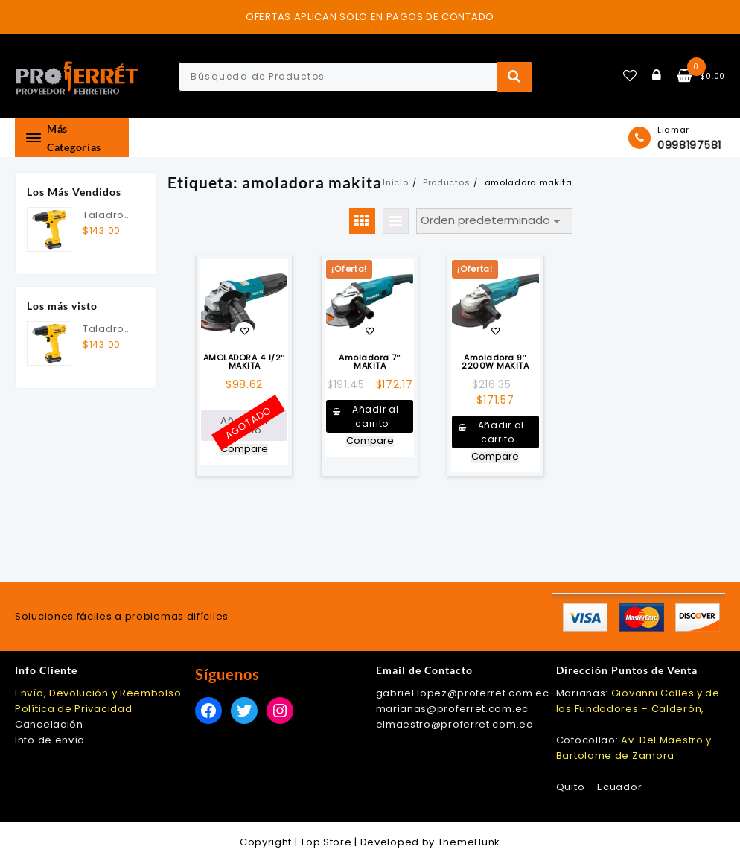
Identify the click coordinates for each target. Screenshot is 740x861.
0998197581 (689, 145)
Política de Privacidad (73, 709)
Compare (244, 449)
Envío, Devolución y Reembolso (98, 693)
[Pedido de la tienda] (494, 221)
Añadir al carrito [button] (375, 416)
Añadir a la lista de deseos (244, 332)
